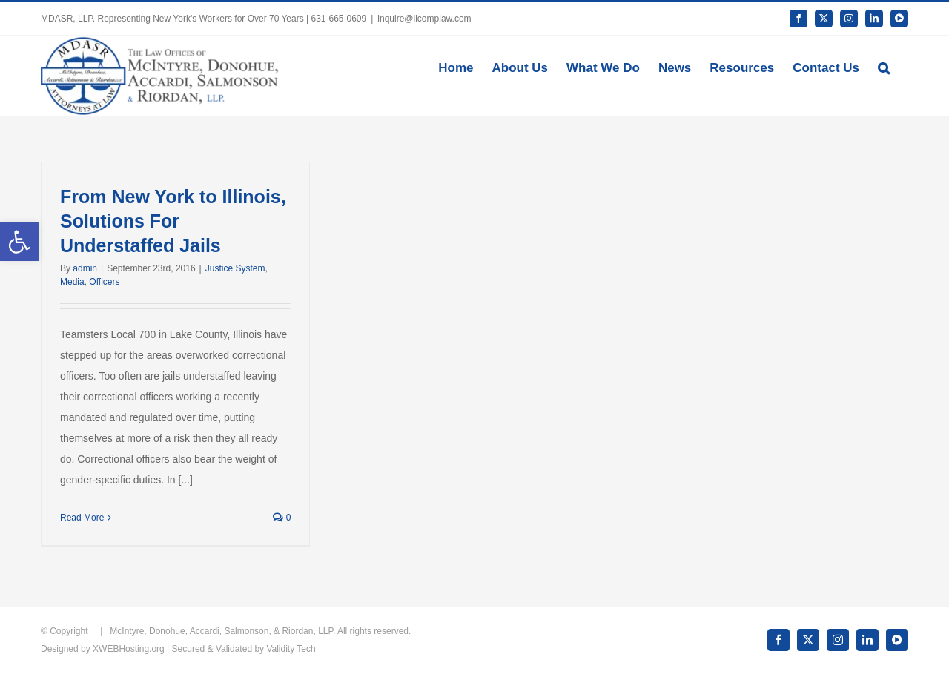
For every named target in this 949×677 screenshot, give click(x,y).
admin (85, 268)
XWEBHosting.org (129, 649)
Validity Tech (290, 649)
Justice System (235, 268)
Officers (104, 282)
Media (72, 282)
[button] (884, 67)
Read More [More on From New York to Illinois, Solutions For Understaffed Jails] (82, 517)
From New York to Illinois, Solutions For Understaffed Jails (173, 221)
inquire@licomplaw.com (424, 18)
